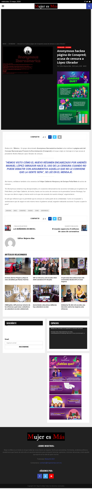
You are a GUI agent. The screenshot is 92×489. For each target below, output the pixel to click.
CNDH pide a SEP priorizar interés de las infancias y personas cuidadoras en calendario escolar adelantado (17, 307)
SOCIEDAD (68, 47)
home (37, 210)
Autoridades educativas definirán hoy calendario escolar (45, 306)
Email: (7, 339)
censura (8, 210)
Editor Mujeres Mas (65, 66)
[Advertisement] (46, 27)
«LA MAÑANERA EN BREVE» (24, 229)
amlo (15, 210)
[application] (68, 338)
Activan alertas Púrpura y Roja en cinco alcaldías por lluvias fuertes (16, 279)
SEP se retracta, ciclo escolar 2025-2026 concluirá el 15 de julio (45, 279)
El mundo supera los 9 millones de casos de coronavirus (65, 230)
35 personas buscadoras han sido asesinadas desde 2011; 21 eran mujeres (72, 280)
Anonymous (44, 210)
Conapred (23, 210)
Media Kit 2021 (50, 459)
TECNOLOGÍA (61, 47)
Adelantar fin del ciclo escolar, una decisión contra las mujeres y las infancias (73, 307)
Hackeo (30, 210)
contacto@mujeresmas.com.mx (51, 463)
